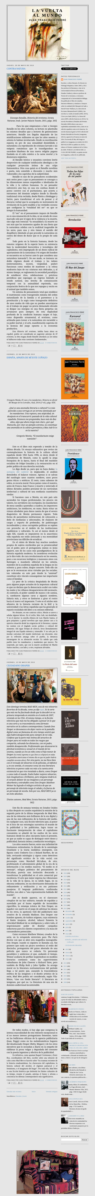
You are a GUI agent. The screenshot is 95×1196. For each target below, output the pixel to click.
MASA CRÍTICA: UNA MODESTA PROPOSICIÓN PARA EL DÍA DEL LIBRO (78, 1045)
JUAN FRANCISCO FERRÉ (73, 79)
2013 (65, 966)
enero (68, 959)
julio (67, 927)
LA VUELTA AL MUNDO (47, 13)
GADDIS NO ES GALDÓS (77, 1026)
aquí (42, 709)
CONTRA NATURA (16, 69)
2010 (65, 976)
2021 (65, 889)
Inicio (34, 1091)
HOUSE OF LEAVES (66, 994)
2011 (65, 973)
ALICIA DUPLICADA (75, 1099)
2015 (65, 908)
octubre (68, 918)
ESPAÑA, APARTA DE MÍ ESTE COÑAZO (27, 357)
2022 (65, 886)
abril (67, 949)
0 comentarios (51, 343)
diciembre (69, 911)
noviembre (69, 914)
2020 (65, 892)
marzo (68, 952)
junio (67, 930)
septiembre (69, 921)
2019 (65, 896)
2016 (65, 905)
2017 (65, 902)
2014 (65, 963)
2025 (65, 876)
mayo (68, 934)
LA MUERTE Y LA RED (76, 1116)
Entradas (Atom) (21, 1096)
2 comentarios (51, 651)
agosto (68, 924)
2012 (65, 969)
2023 (65, 883)
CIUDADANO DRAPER (18, 665)
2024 (65, 879)
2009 (65, 979)
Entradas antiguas (51, 1091)
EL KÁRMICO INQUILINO (77, 1082)
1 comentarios (51, 1080)
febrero (68, 956)
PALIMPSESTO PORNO (76, 1009)
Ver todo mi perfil (68, 158)
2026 (65, 873)
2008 (65, 982)
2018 (65, 899)
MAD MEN (71, 1065)
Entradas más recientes (14, 1091)
